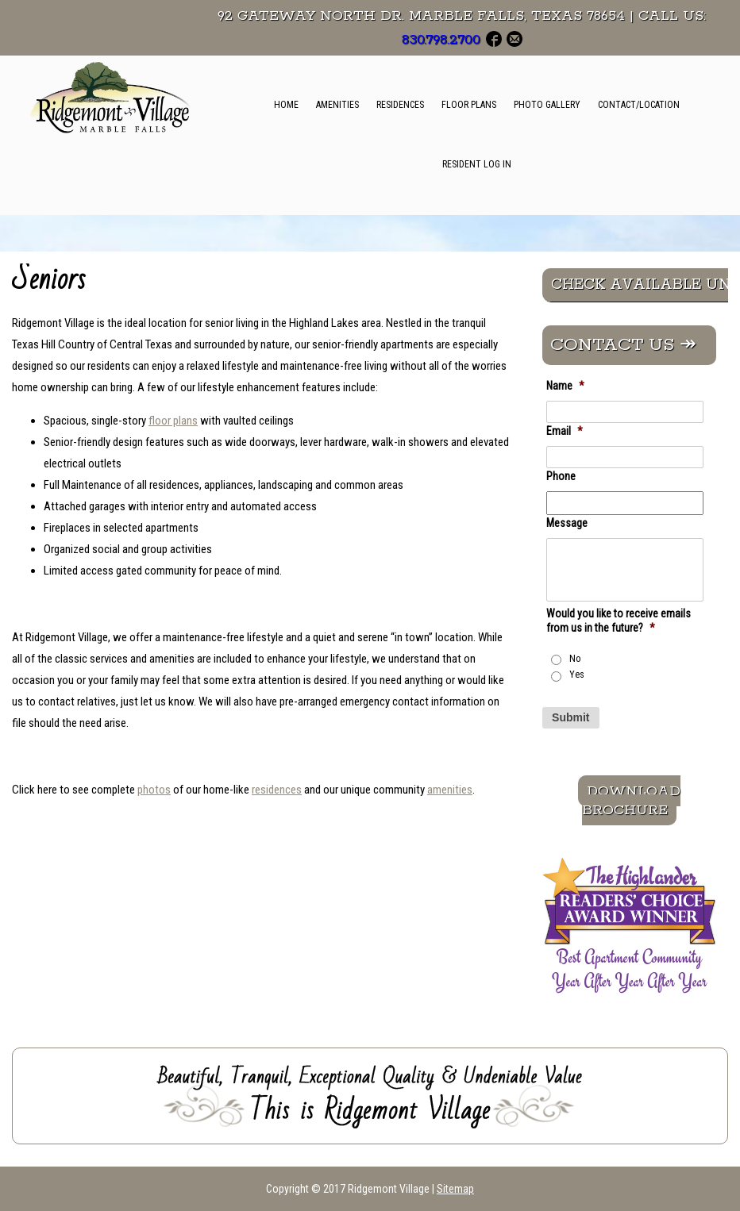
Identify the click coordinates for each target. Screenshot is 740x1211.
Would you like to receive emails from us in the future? (618, 620)
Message (567, 523)
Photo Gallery (547, 104)
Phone (561, 476)
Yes (576, 674)
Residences (400, 104)
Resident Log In (476, 164)
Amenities (337, 104)
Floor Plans (468, 104)
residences (277, 789)
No (575, 658)
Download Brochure (631, 800)
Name (565, 385)
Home (286, 104)
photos (154, 789)
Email (564, 431)
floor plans (173, 420)
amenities (449, 789)
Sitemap (455, 1188)
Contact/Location (639, 104)
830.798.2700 (441, 39)
